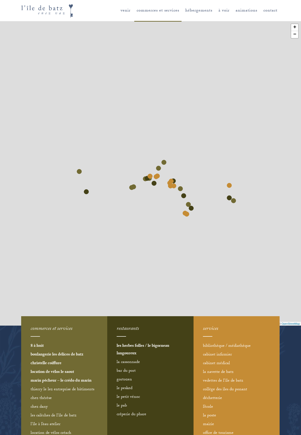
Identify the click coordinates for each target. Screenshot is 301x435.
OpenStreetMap (290, 323)
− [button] (294, 34)
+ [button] (294, 27)
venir (126, 11)
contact (270, 11)
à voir (224, 11)
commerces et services (158, 11)
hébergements (198, 11)
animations (246, 11)
